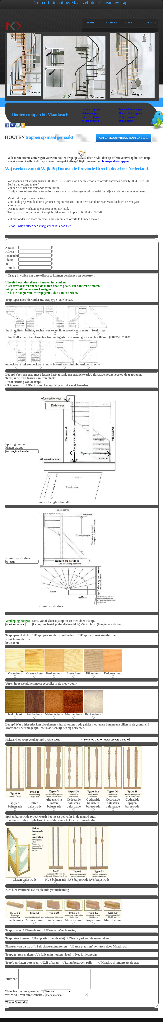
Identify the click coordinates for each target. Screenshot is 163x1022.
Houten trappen (91, 109)
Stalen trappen (90, 113)
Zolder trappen (90, 120)
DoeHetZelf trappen (130, 113)
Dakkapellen (126, 120)
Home (91, 22)
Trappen (112, 22)
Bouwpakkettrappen (130, 109)
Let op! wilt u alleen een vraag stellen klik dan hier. (39, 226)
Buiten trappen (90, 117)
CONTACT (150, 22)
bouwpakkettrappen (115, 161)
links (129, 22)
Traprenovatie (127, 117)
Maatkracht (20, 28)
